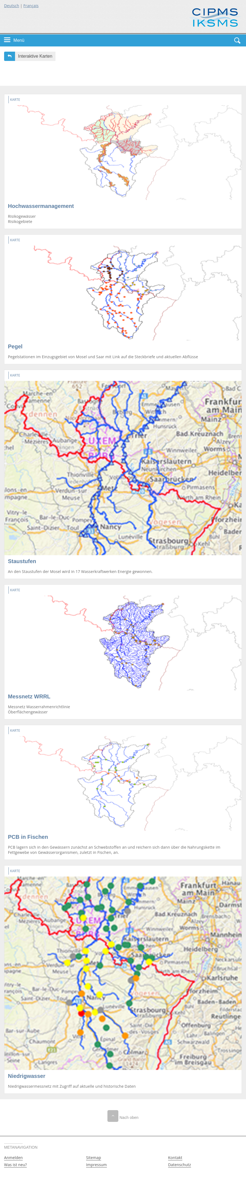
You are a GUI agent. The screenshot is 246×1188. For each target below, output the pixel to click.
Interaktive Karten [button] (35, 56)
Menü (18, 40)
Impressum (96, 1164)
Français (31, 5)
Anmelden (13, 1157)
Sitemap (93, 1157)
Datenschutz (179, 1164)
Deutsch (11, 5)
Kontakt (175, 1157)
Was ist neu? (15, 1164)
